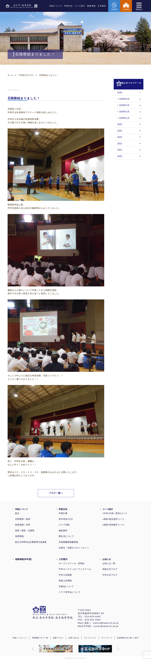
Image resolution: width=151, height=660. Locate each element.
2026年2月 (124, 111)
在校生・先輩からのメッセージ (74, 548)
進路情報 (91, 6)
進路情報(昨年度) (23, 559)
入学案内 (102, 6)
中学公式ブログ (109, 575)
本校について (55, 6)
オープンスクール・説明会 (71, 563)
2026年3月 (124, 105)
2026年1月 (124, 118)
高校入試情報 (65, 580)
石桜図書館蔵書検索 (68, 542)
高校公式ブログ (109, 569)
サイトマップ (106, 638)
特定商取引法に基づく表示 (128, 638)
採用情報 (19, 536)
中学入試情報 (65, 575)
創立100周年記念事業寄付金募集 (31, 542)
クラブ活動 (64, 525)
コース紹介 (79, 6)
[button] (32, 648)
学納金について (66, 586)
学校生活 (68, 6)
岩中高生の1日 (66, 519)
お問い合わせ (73, 638)
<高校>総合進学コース (113, 519)
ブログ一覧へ (56, 493)
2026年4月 (124, 99)
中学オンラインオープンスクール (75, 569)
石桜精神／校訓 (22, 519)
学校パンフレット (20, 638)
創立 (17, 513)
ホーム (10, 75)
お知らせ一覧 (108, 563)
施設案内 (63, 530)
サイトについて (90, 638)
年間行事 (63, 513)
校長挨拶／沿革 (22, 525)
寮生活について (66, 536)
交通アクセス (58, 638)
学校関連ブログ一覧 (40, 638)
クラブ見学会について (69, 592)
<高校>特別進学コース (113, 525)
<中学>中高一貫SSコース (114, 513)
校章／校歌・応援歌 (24, 530)
